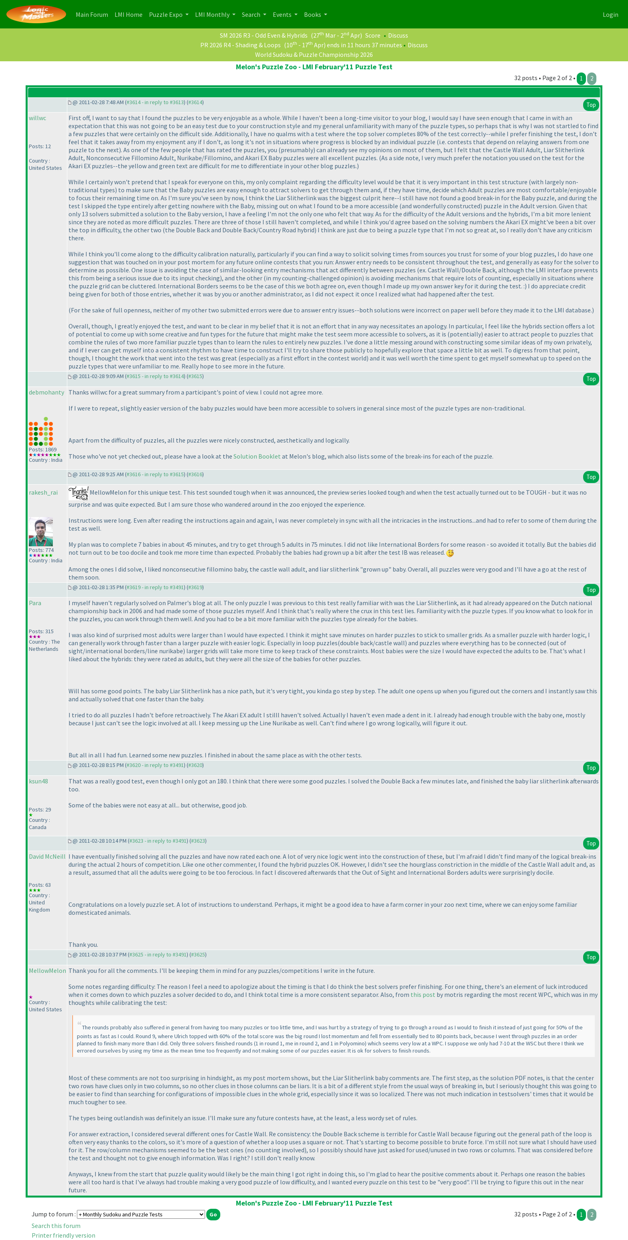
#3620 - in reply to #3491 (155, 765)
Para (35, 603)
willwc (37, 118)
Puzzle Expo (166, 14)
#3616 (195, 474)
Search (252, 14)
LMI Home (130, 13)
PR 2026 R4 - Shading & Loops (240, 45)
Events (283, 14)
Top (591, 105)
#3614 (195, 102)
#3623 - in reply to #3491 (158, 840)
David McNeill (47, 856)
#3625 (198, 954)
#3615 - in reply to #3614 (155, 376)
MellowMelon (47, 970)
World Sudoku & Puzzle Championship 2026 (314, 54)
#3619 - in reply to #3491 (155, 587)
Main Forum (93, 13)
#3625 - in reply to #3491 (158, 954)
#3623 (198, 840)
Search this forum (56, 1226)
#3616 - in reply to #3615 (155, 474)
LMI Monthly (213, 14)
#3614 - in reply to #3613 (155, 102)
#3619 (195, 587)
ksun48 (38, 781)
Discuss (398, 35)
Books (313, 14)
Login (610, 14)
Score (372, 35)
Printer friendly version (63, 1235)
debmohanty (46, 392)
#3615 (195, 376)
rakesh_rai (43, 492)
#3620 (195, 765)
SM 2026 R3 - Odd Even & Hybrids (264, 35)
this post (423, 994)
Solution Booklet (257, 456)
